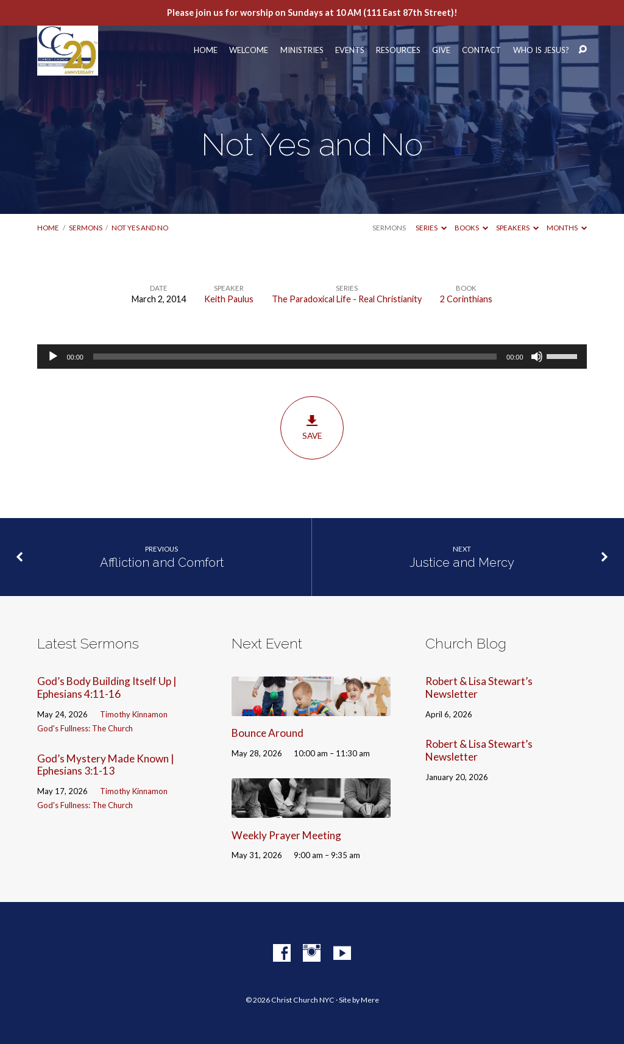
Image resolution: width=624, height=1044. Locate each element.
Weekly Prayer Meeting (286, 835)
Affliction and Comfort (162, 562)
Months (567, 228)
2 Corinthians (466, 299)
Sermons (85, 228)
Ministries (302, 50)
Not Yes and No (140, 228)
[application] (311, 356)
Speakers (517, 228)
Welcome (248, 50)
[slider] (295, 356)
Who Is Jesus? (541, 50)
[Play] (53, 356)
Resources (398, 50)
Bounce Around (267, 732)
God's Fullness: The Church (85, 728)
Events (349, 50)
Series (431, 228)
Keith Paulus (229, 299)
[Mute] (537, 356)
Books (471, 228)
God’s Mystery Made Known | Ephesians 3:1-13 (105, 765)
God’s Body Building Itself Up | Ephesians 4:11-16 (107, 687)
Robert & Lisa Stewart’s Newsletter (479, 687)
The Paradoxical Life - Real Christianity (347, 299)
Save (312, 427)
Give (441, 50)
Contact (481, 50)
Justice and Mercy (462, 562)
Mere (370, 999)
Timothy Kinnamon (134, 714)
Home (206, 50)
